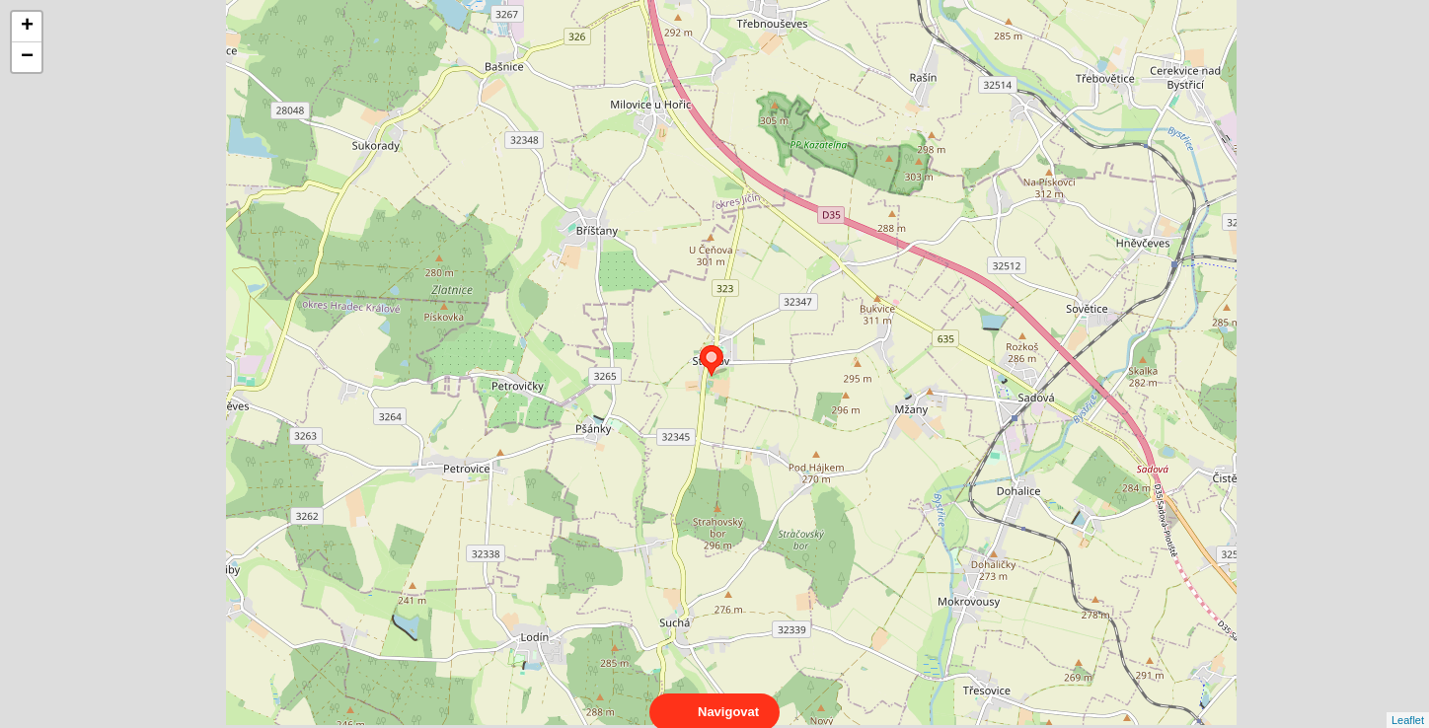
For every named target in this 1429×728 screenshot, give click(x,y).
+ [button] (27, 26)
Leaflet (1407, 702)
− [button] (27, 57)
